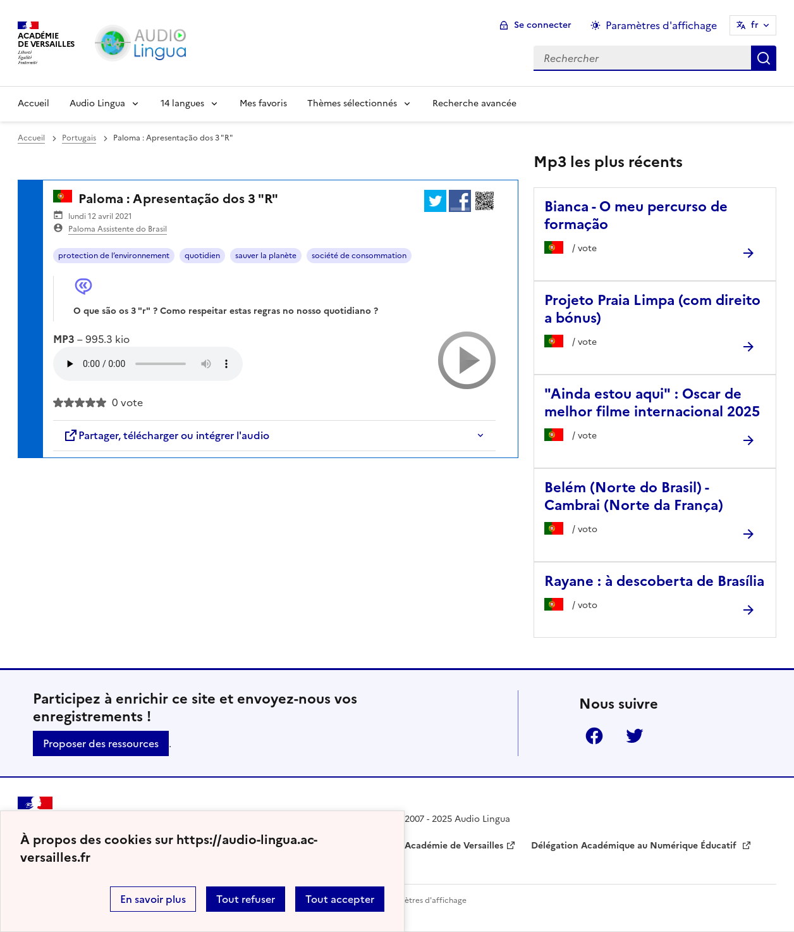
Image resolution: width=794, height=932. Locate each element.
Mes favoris (263, 103)
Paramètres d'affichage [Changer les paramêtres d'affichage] (661, 25)
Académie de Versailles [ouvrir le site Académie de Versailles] (454, 845)
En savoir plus (153, 899)
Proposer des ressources (101, 743)
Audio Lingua (97, 103)
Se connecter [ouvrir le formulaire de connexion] (542, 25)
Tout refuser (245, 899)
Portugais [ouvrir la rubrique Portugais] (79, 138)
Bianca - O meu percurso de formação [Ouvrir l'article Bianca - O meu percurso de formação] (636, 215)
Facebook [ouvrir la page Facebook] (594, 736)
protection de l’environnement (113, 255)
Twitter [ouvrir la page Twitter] (635, 736)
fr (755, 25)
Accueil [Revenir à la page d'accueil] (33, 103)
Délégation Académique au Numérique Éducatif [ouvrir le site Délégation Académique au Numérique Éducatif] (635, 845)
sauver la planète (265, 255)
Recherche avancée (474, 103)
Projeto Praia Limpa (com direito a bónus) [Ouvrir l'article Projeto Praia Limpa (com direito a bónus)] (652, 309)
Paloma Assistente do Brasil (117, 229)
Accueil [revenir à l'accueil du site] (31, 138)
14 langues (182, 103)
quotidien (202, 255)
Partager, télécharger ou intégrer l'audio (166, 435)
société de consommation (359, 255)
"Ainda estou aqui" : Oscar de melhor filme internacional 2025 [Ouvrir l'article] (652, 402)
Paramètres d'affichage (424, 900)
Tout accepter (339, 899)
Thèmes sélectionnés (352, 103)
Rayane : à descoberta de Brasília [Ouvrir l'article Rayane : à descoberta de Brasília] (654, 581)
